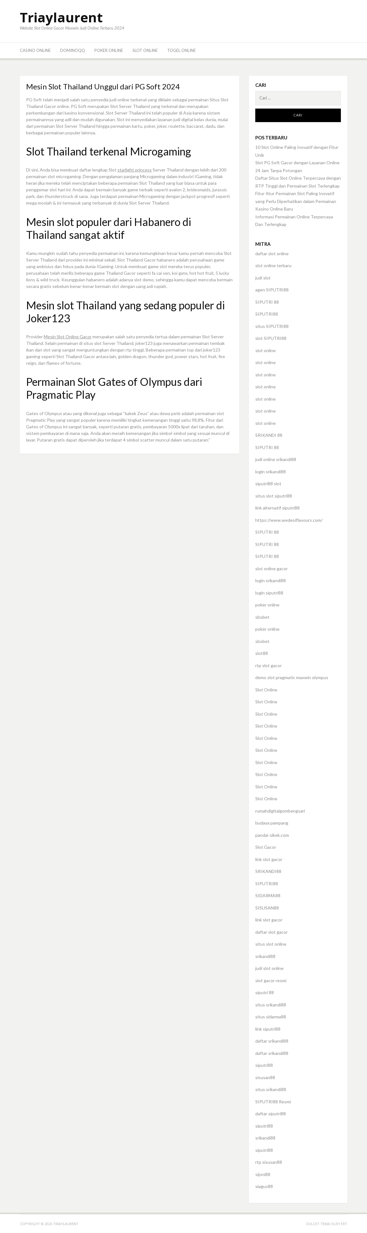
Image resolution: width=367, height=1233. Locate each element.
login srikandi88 (270, 471)
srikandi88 (265, 956)
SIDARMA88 (267, 895)
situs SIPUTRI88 (272, 326)
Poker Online (108, 50)
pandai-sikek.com (272, 835)
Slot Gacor (265, 847)
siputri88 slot (268, 483)
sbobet (262, 617)
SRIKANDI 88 (268, 435)
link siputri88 (267, 1029)
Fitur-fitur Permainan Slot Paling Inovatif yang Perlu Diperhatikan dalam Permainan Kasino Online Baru (295, 201)
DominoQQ (72, 50)
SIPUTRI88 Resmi (273, 1101)
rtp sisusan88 (268, 1162)
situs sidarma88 (270, 1016)
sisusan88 (265, 1077)
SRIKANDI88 (268, 871)
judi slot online (269, 968)
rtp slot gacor (268, 665)
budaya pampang (271, 822)
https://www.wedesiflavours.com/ (289, 520)
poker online (267, 604)
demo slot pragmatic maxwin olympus (291, 677)
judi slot (263, 277)
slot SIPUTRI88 (270, 338)
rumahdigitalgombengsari (280, 811)
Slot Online (145, 50)
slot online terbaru (273, 265)
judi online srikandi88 (275, 459)
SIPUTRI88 (266, 314)
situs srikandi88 (270, 1004)
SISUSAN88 (267, 907)
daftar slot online (272, 253)
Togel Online (181, 50)
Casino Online (35, 50)
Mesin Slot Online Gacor (68, 336)
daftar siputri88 (270, 1113)
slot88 (261, 653)
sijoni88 (262, 1174)
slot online (265, 350)
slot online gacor (271, 568)
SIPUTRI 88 (267, 302)
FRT (344, 1223)
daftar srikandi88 (271, 1041)
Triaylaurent (61, 17)
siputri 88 (264, 992)
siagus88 (264, 1186)
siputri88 (264, 1065)
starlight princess (134, 169)
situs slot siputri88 (273, 495)
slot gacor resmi (270, 980)
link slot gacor (268, 859)
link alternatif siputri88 (277, 507)
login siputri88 (269, 592)
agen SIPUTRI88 (272, 289)
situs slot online (270, 944)
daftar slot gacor (271, 932)
